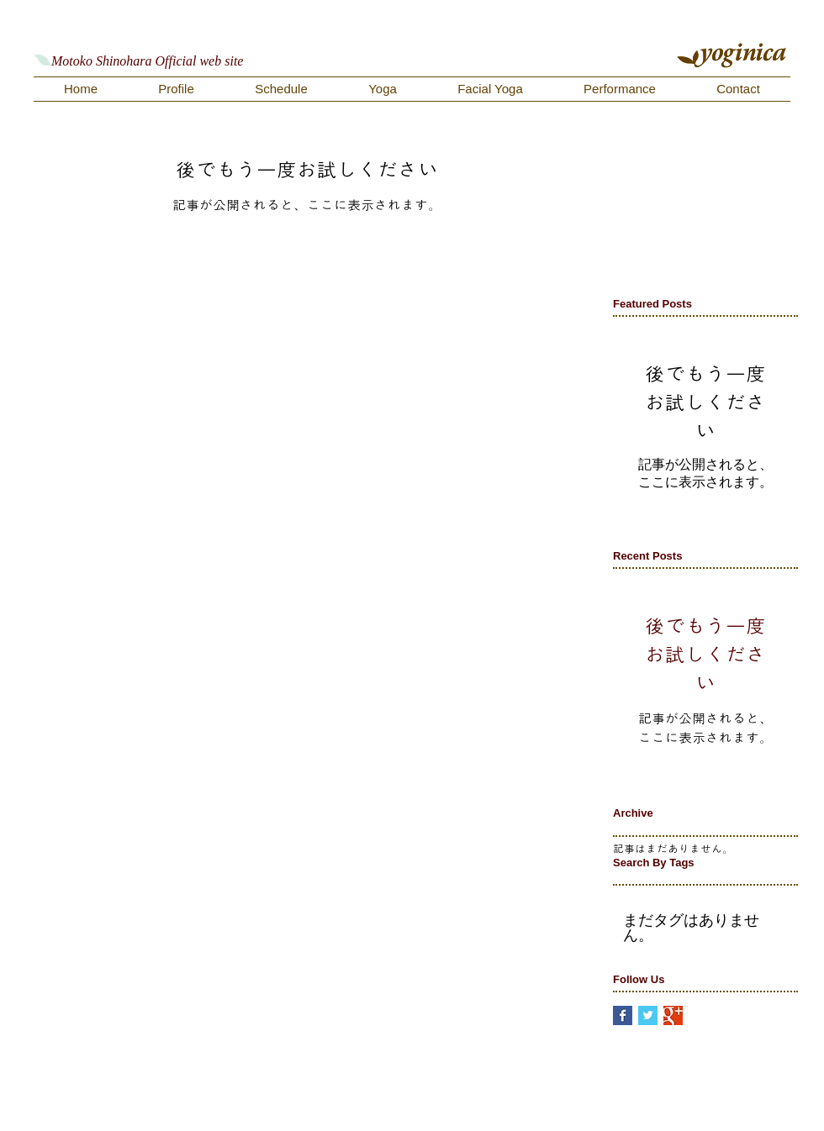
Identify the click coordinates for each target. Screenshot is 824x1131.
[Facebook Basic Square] (622, 1015)
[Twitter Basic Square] (648, 1015)
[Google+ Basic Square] (673, 1015)
